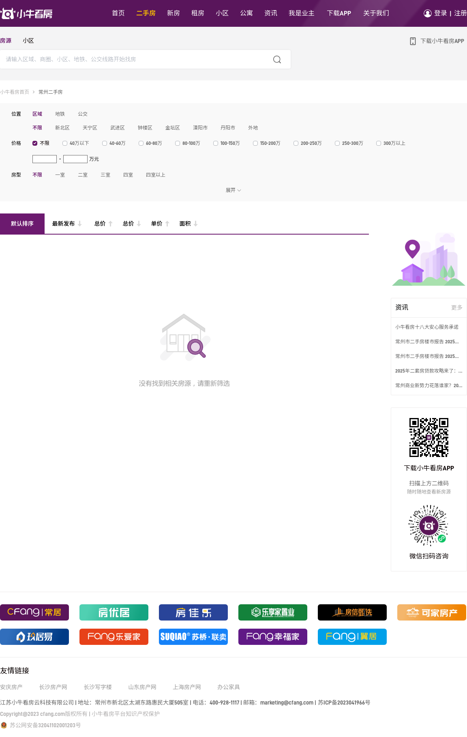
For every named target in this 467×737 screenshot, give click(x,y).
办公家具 (228, 687)
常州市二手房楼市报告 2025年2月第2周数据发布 (429, 341)
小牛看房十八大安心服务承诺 (426, 327)
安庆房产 (11, 687)
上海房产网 (187, 687)
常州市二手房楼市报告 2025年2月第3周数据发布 (429, 356)
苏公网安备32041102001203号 (45, 725)
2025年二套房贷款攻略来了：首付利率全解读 (429, 370)
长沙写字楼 (98, 687)
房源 (5, 40)
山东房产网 (142, 687)
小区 (28, 40)
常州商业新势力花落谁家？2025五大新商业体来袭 (429, 385)
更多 (457, 307)
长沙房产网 (53, 687)
